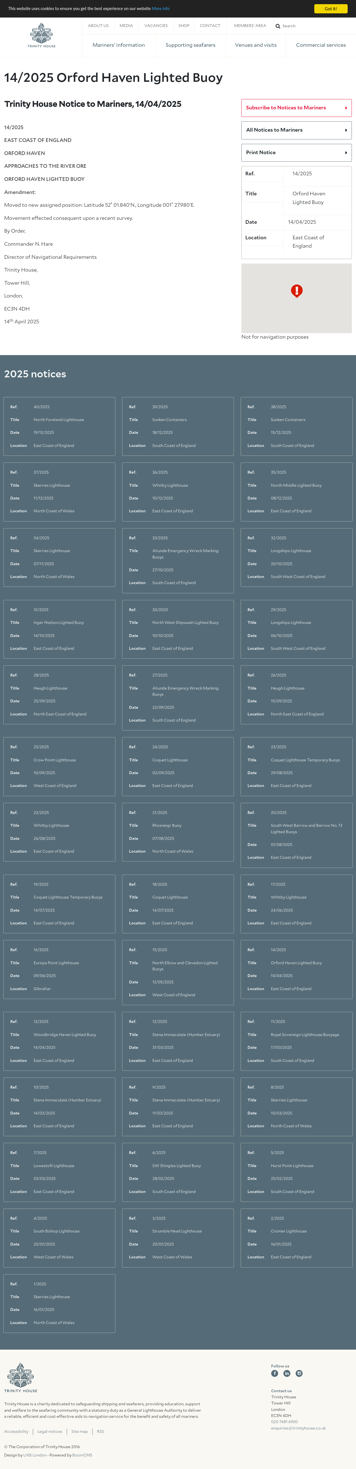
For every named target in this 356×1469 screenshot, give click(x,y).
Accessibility (16, 1432)
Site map (79, 1432)
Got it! (331, 9)
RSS (100, 1432)
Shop (184, 26)
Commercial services (321, 45)
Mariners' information (119, 45)
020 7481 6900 (284, 1422)
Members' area (250, 26)
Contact (210, 26)
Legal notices (50, 1432)
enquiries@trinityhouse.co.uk (298, 1428)
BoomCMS (82, 1455)
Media (126, 26)
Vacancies (156, 26)
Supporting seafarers (191, 45)
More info (171, 9)
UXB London (34, 1455)
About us (98, 26)
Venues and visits (256, 45)
